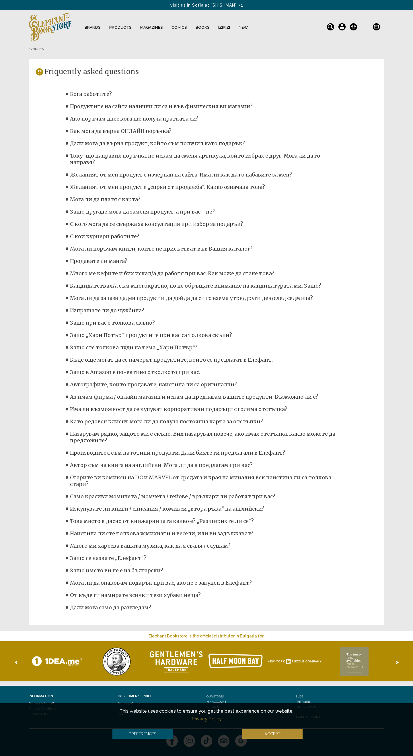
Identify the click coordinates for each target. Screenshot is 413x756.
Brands (93, 27)
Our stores (215, 696)
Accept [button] (272, 733)
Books (203, 27)
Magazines (151, 27)
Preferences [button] (143, 733)
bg (365, 25)
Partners (302, 701)
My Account (216, 701)
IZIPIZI (224, 27)
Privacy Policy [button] (207, 719)
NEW (243, 27)
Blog (299, 696)
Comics (179, 27)
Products (120, 27)
